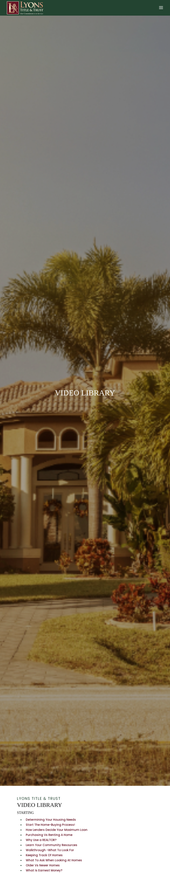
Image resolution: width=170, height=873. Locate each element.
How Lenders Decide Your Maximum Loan (56, 830)
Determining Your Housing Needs (51, 820)
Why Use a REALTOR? (41, 840)
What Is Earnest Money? (44, 870)
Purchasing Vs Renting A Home (49, 835)
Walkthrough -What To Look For (50, 850)
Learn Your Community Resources (51, 845)
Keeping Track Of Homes (44, 855)
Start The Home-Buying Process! (50, 825)
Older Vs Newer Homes (43, 865)
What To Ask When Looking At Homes (54, 860)
